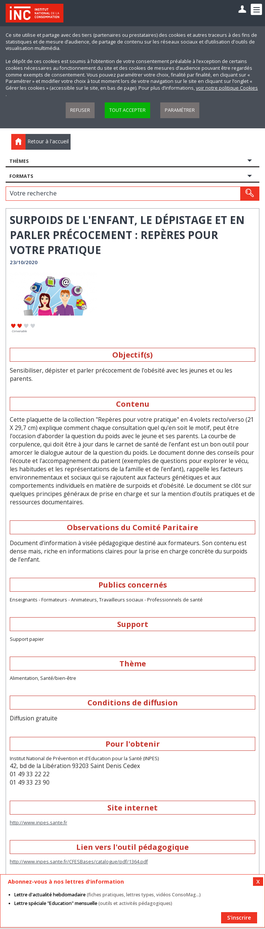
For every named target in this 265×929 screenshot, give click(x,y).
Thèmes (19, 161)
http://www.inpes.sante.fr (38, 822)
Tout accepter (127, 110)
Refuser (80, 110)
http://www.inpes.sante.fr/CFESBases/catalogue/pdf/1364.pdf (79, 861)
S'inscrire (239, 917)
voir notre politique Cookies (227, 88)
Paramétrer (180, 110)
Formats (21, 176)
